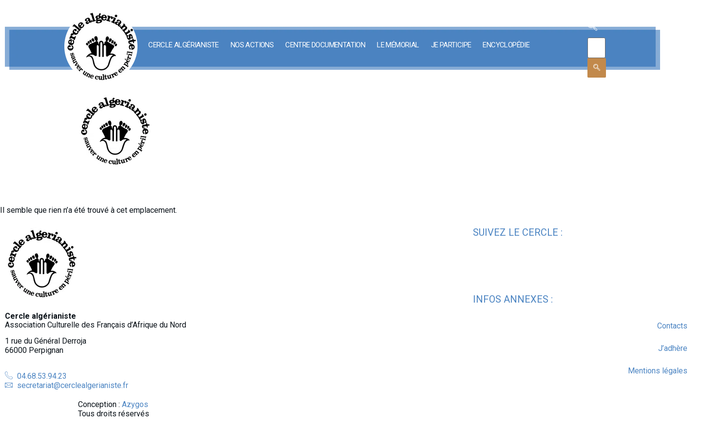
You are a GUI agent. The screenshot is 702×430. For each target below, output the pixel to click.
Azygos (135, 404)
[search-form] (596, 48)
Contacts (672, 325)
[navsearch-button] (592, 27)
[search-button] (596, 68)
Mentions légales (657, 370)
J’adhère (672, 348)
